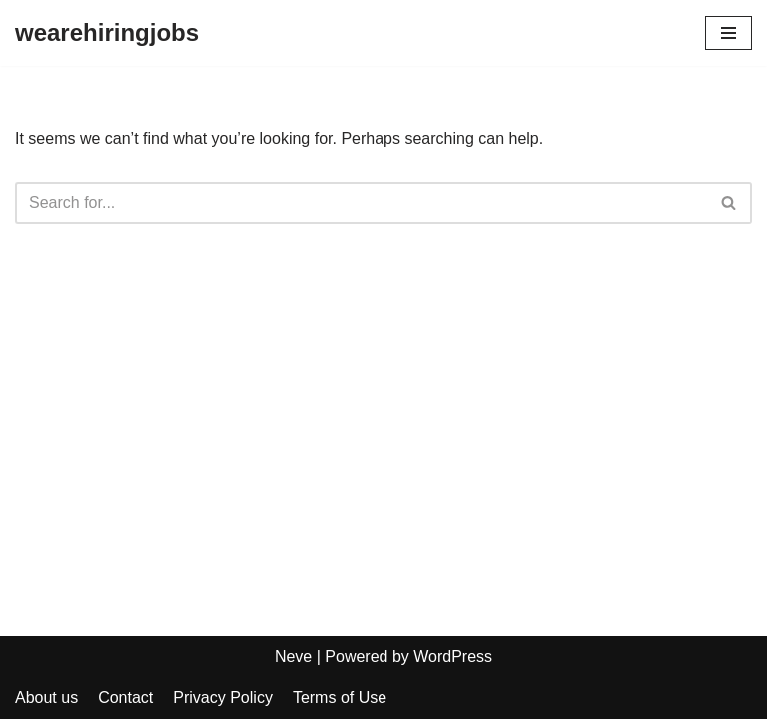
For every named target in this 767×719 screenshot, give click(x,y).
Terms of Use (339, 697)
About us (46, 697)
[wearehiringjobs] (107, 33)
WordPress (452, 656)
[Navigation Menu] (728, 33)
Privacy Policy (223, 697)
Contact (125, 697)
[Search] (361, 203)
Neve (293, 656)
